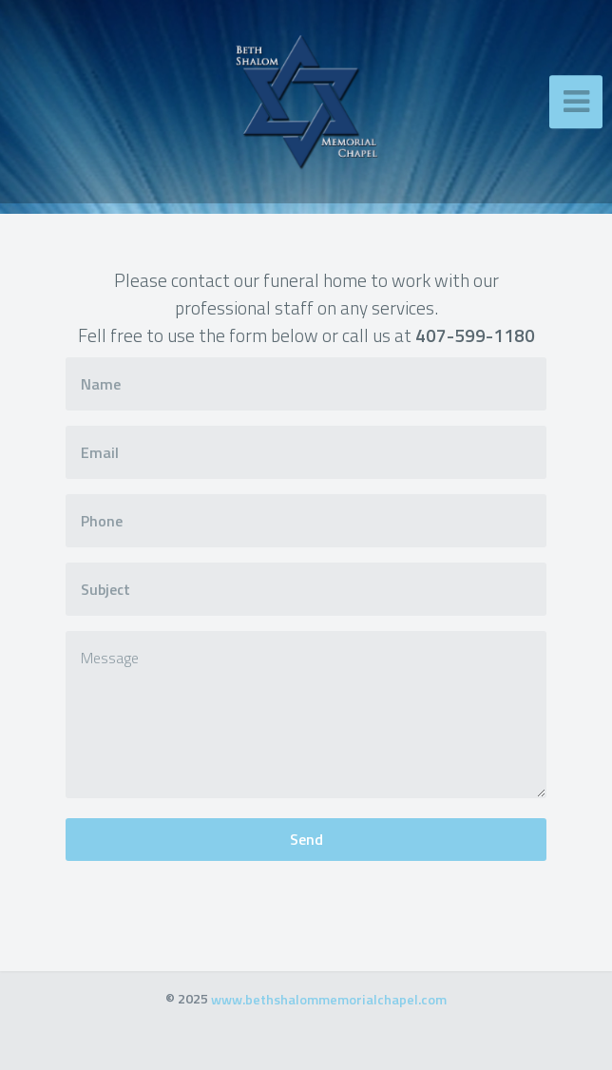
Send (306, 839)
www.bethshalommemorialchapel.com (329, 998)
